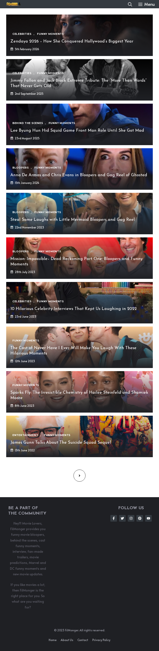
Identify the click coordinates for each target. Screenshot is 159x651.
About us (67, 640)
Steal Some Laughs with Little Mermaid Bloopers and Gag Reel (72, 220)
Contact (82, 640)
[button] (130, 4)
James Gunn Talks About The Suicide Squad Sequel (60, 443)
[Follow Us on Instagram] (131, 518)
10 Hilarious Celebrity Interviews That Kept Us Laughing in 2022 (73, 309)
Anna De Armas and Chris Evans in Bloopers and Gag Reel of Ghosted (78, 175)
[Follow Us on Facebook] (113, 518)
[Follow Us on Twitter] (122, 518)
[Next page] (79, 476)
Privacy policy (101, 640)
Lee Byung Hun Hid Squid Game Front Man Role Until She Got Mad (77, 131)
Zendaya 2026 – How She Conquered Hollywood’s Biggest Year (71, 41)
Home (53, 640)
